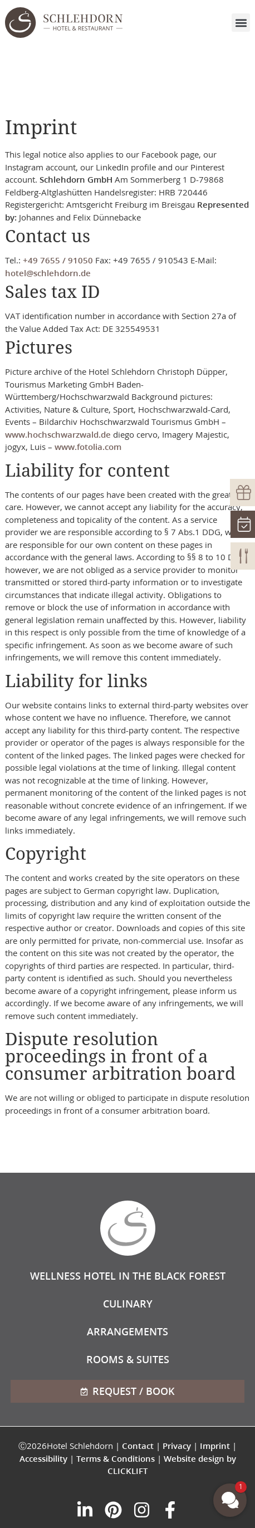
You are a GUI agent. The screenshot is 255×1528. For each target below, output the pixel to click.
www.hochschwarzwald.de (58, 434)
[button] (241, 22)
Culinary (128, 1303)
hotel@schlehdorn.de (48, 272)
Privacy (177, 1445)
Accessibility (43, 1458)
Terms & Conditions (115, 1458)
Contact (138, 1445)
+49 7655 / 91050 (58, 260)
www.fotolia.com (88, 446)
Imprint (215, 1445)
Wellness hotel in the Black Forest (127, 1275)
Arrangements (127, 1331)
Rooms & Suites (127, 1359)
